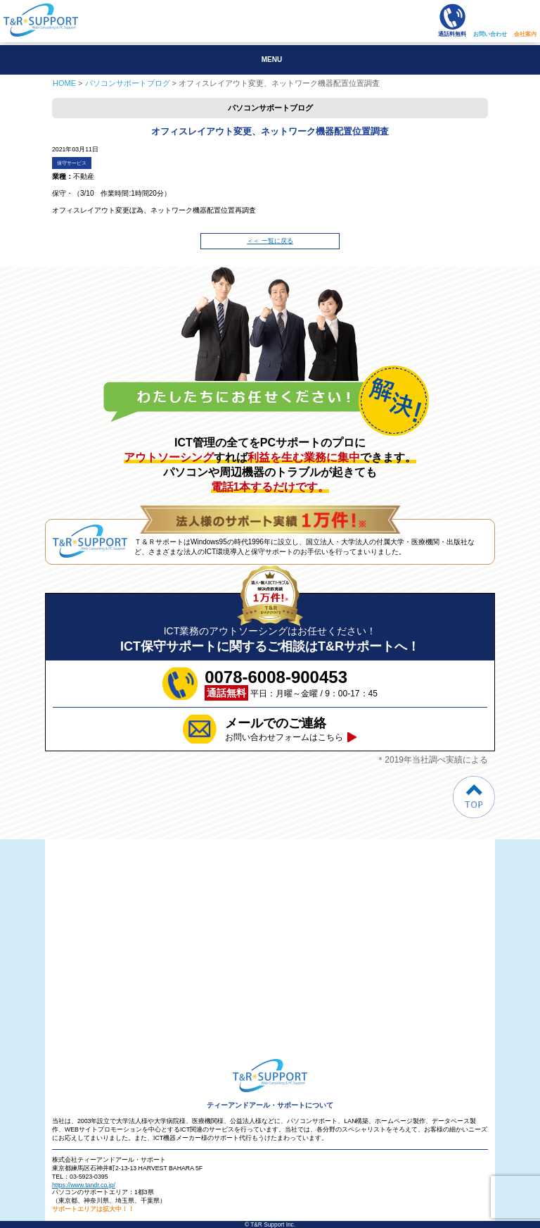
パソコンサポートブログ (127, 83)
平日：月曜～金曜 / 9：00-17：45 (291, 684)
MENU (272, 59)
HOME (64, 83)
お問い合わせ (490, 34)
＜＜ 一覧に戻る (269, 240)
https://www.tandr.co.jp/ (83, 1185)
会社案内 (525, 34)
